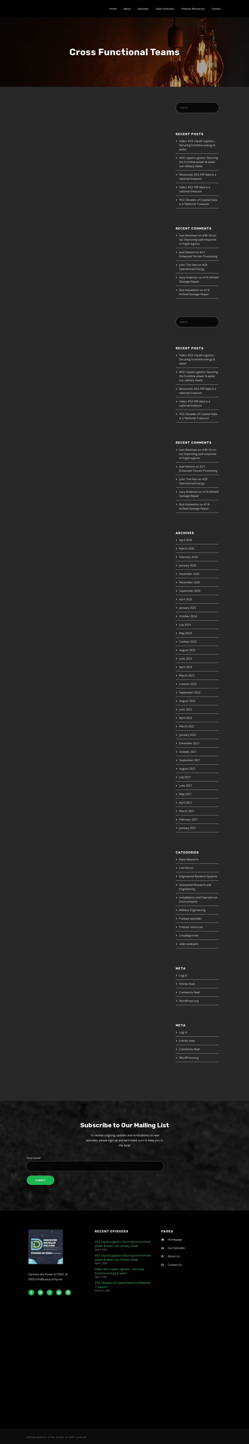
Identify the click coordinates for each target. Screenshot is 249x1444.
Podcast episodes (190, 918)
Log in (183, 975)
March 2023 (186, 675)
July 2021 (185, 777)
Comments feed (189, 992)
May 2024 (185, 633)
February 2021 (188, 819)
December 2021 (189, 743)
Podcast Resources (193, 8)
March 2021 (186, 811)
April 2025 (185, 599)
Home (113, 8)
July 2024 (185, 625)
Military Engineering (192, 910)
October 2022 (188, 684)
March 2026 (186, 548)
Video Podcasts (165, 8)
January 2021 (187, 828)
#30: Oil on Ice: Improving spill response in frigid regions (197, 240)
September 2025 (189, 591)
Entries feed (187, 984)
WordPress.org (189, 1001)
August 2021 (187, 769)
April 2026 (185, 540)
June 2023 (185, 658)
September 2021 (189, 760)
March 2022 (186, 726)
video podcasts (188, 944)
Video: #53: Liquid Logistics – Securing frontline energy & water (197, 145)
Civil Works (186, 868)
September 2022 (189, 692)
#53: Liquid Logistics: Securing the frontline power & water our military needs (198, 162)
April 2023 (185, 667)
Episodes (143, 8)
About (127, 8)
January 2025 (187, 608)
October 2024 (188, 616)
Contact (216, 8)
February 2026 (188, 557)
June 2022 (185, 709)
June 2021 (185, 786)
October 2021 (188, 752)
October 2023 (188, 642)
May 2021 (185, 794)
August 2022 (187, 701)
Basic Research (189, 859)
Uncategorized (188, 935)
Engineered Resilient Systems (198, 876)
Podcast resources (191, 927)
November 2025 (189, 582)
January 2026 (187, 565)
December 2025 (189, 574)
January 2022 (187, 735)
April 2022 (185, 718)
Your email (124, 1163)
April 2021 (185, 802)
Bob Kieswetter (189, 290)
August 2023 (187, 650)
